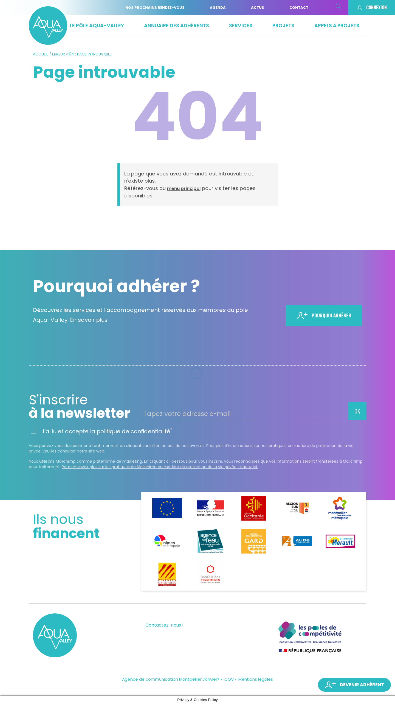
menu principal (184, 188)
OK (357, 411)
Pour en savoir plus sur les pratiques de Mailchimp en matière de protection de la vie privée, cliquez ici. (160, 467)
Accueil (40, 54)
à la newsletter (83, 406)
